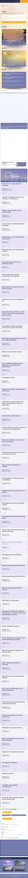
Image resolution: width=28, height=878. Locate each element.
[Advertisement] (14, 108)
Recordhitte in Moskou (9, 762)
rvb (7, 380)
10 (24, 164)
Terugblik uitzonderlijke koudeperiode (10, 786)
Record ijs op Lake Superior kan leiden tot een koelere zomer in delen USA (13, 403)
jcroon (9, 216)
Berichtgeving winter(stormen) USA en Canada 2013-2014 (14, 339)
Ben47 (8, 188)
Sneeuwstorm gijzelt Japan (11, 416)
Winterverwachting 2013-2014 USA (13, 576)
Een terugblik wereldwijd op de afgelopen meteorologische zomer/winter (12, 365)
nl (16, 1)
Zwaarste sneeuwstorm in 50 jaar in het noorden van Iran (14, 453)
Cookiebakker (10, 189)
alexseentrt (7, 827)
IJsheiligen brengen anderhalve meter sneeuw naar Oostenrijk (12, 326)
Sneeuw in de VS (7, 773)
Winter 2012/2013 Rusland (10, 626)
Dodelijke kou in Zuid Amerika (12, 727)
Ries (7, 241)
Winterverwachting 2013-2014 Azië (13, 565)
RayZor (8, 521)
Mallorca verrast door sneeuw (12, 352)
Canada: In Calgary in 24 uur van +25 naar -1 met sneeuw (13, 198)
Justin (8, 202)
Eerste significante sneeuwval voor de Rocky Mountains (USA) (13, 638)
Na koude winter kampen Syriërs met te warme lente (13, 798)
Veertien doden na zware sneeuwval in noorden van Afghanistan (14, 428)
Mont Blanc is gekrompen (10, 600)
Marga (8, 254)
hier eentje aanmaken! (19, 13)
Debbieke (8, 318)
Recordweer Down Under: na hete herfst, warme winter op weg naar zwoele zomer (13, 313)
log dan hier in (8, 127)
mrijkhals (9, 707)
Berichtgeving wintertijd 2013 (12, 554)
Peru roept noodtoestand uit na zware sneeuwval (12, 689)
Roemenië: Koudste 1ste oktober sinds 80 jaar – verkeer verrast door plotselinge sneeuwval (14, 612)
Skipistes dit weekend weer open (13, 752)
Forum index (4, 164)
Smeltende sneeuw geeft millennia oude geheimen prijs (13, 702)
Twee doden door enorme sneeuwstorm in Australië (10, 275)
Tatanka (9, 344)
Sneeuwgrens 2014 (8, 377)
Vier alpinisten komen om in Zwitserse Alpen (11, 262)
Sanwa (8, 557)
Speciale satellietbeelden (14, 838)
